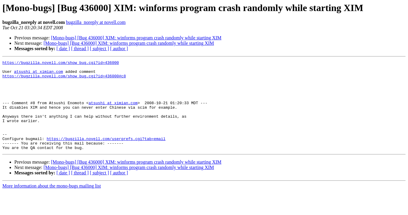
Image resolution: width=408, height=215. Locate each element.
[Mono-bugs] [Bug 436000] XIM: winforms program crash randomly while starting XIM (136, 37)
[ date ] (63, 48)
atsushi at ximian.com (38, 74)
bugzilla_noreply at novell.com (96, 22)
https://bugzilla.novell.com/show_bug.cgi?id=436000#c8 (64, 79)
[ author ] (119, 48)
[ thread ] (80, 48)
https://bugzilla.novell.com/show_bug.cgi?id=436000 (60, 63)
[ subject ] (99, 48)
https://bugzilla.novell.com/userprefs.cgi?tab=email (106, 154)
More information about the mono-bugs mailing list (51, 203)
